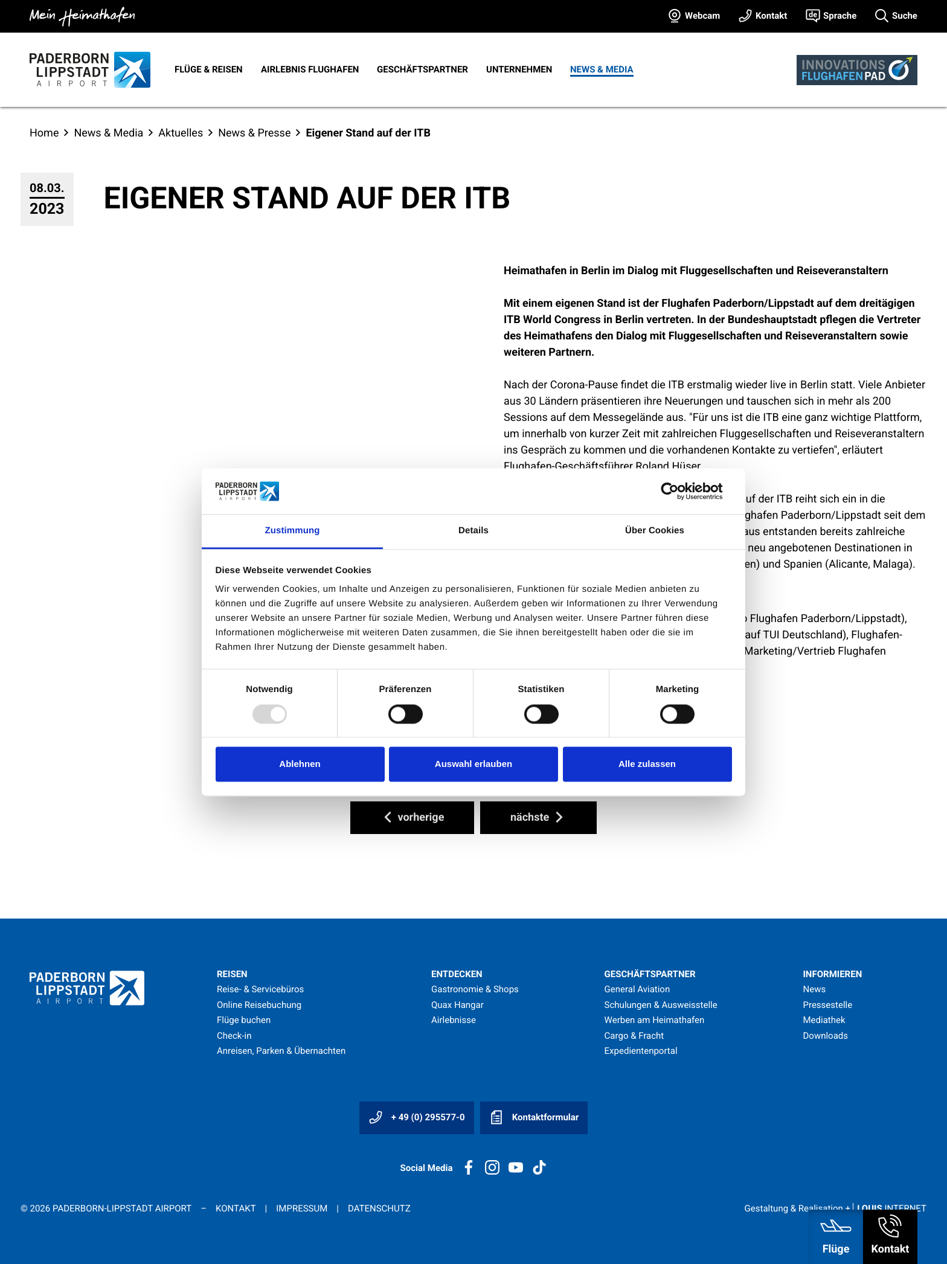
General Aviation (637, 989)
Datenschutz (379, 1208)
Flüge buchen (244, 1020)
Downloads (825, 1035)
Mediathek (824, 1020)
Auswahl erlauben (473, 764)
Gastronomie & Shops (475, 989)
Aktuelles (180, 133)
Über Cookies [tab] (654, 531)
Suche (904, 15)
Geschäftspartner (422, 69)
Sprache (839, 15)
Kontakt (771, 15)
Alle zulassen (647, 764)
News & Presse (254, 133)
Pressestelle (827, 1004)
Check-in (234, 1035)
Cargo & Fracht (634, 1035)
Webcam (702, 15)
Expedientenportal (641, 1050)
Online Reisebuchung (259, 1004)
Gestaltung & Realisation (835, 1208)
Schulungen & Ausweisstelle (661, 1004)
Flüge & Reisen (209, 69)
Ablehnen (299, 764)
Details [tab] (473, 531)
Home (44, 133)
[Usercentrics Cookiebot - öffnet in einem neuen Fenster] (679, 491)
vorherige (412, 817)
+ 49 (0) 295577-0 (416, 1117)
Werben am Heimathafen (655, 1020)
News (814, 989)
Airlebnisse (453, 1020)
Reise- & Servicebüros (260, 989)
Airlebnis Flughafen (310, 69)
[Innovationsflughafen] (857, 70)
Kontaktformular (534, 1117)
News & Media (602, 69)
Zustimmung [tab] (292, 531)
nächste (538, 817)
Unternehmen (519, 69)
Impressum (301, 1208)
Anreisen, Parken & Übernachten (281, 1050)
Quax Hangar (457, 1004)
